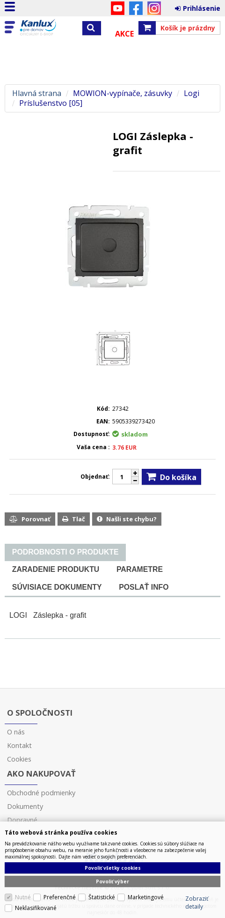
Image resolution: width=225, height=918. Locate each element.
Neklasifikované (36, 908)
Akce (124, 34)
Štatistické (101, 897)
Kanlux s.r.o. (48, 28)
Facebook (136, 8)
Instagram (154, 8)
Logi (191, 93)
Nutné (23, 897)
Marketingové (146, 897)
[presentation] (65, 552)
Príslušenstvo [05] (50, 103)
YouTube (117, 8)
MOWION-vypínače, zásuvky (122, 93)
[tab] (65, 552)
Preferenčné (60, 897)
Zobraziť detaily (196, 903)
